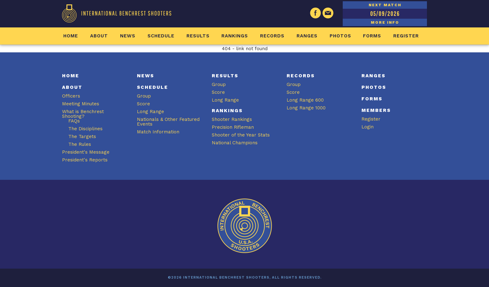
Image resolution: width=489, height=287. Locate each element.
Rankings (234, 36)
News (127, 36)
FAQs (74, 121)
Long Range (150, 111)
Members (376, 110)
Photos (340, 36)
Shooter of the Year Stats (241, 135)
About (99, 36)
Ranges (307, 36)
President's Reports (85, 160)
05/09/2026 (385, 13)
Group (144, 96)
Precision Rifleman (233, 127)
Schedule (161, 36)
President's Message (85, 152)
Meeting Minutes (80, 104)
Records (272, 36)
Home (70, 36)
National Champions (235, 143)
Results (198, 36)
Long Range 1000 (306, 108)
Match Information (158, 132)
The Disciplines (85, 129)
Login (367, 127)
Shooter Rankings (232, 119)
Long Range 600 (305, 100)
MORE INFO (385, 22)
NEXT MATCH (385, 5)
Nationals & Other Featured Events (168, 122)
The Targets (82, 136)
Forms (372, 36)
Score (143, 104)
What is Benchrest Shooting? (83, 114)
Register (406, 36)
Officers (71, 96)
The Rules (79, 144)
